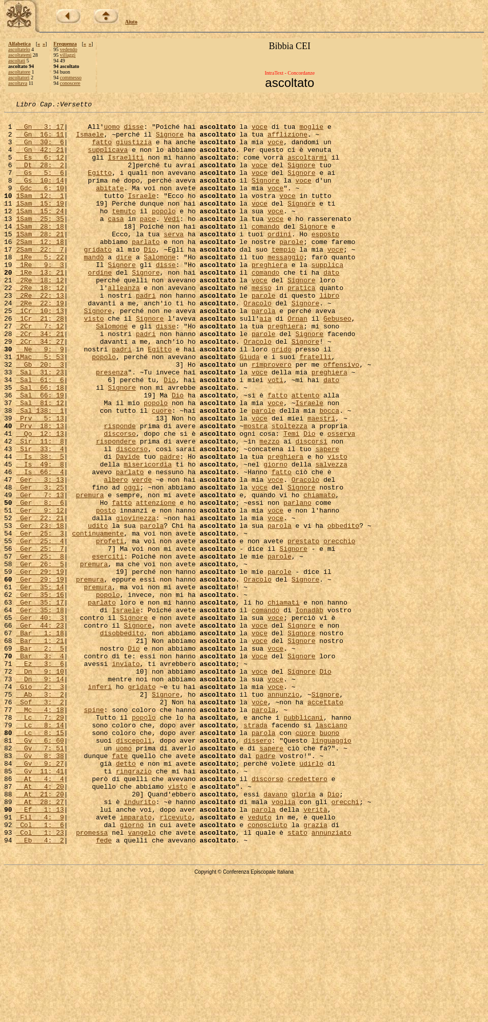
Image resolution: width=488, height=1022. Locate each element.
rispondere (116, 508)
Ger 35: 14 (40, 683)
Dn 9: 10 (40, 784)
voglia (284, 941)
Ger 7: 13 (40, 572)
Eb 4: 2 (40, 987)
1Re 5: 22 (40, 287)
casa (116, 241)
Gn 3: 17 (40, 131)
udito (98, 609)
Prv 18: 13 (40, 490)
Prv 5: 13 (40, 480)
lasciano (331, 849)
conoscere (70, 83)
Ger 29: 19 (40, 665)
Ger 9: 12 (40, 591)
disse (134, 131)
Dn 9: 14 (40, 793)
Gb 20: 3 (40, 416)
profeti (110, 628)
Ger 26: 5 (40, 655)
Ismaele (90, 140)
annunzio (283, 812)
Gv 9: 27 (40, 895)
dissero (257, 867)
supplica (327, 296)
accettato (325, 821)
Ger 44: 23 (40, 729)
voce (260, 131)
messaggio (285, 287)
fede (104, 987)
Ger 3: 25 (40, 563)
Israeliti (126, 167)
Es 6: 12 (40, 167)
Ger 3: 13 (40, 554)
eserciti (108, 646)
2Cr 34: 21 (40, 379)
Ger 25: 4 (40, 628)
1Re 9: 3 (40, 296)
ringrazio (133, 904)
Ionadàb (309, 711)
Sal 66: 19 (40, 453)
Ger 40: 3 (40, 720)
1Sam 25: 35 (40, 241)
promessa (91, 978)
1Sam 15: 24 (40, 232)
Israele (142, 213)
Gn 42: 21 (40, 158)
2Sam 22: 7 (40, 278)
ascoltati (16, 60)
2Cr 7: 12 (40, 370)
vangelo (142, 978)
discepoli (133, 867)
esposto (326, 259)
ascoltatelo (19, 49)
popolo (164, 232)
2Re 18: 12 (40, 315)
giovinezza (136, 600)
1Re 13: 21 (40, 305)
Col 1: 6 (40, 968)
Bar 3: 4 (40, 766)
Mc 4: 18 (40, 830)
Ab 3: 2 (40, 812)
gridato (98, 278)
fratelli (315, 407)
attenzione (155, 582)
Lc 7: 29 (40, 840)
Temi (291, 499)
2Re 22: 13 (40, 333)
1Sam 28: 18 (40, 250)
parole (291, 269)
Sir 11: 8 (40, 508)
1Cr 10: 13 (40, 352)
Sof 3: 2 (40, 821)
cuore (162, 471)
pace (148, 241)
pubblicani (303, 840)
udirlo (311, 895)
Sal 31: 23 (40, 425)
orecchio (339, 628)
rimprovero (272, 416)
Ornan (297, 361)
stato (297, 978)
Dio (150, 278)
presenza (111, 425)
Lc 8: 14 (40, 849)
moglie (311, 131)
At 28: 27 (40, 941)
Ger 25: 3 (40, 619)
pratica (301, 324)
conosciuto (267, 968)
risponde (120, 490)
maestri (321, 480)
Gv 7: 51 (40, 876)
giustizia (133, 149)
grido (282, 398)
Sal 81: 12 (40, 462)
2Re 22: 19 (40, 342)
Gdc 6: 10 (40, 204)
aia (265, 361)
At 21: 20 (40, 932)
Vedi (172, 241)
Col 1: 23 (40, 978)
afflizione (287, 140)
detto (126, 895)
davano (275, 932)
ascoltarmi (307, 167)
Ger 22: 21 (40, 600)
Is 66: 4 (40, 545)
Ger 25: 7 (40, 637)
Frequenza (65, 44)
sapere (327, 517)
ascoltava (17, 83)
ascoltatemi (20, 55)
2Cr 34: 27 (40, 388)
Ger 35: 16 (40, 692)
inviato (126, 775)
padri (146, 333)
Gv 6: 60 (40, 867)
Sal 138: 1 (40, 471)
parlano (297, 582)
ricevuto (175, 959)
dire (123, 287)
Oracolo (257, 342)
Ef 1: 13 (40, 950)
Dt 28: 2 (40, 177)
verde (142, 554)
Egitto (100, 186)
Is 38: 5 (40, 526)
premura (90, 572)
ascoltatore (19, 72)
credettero (307, 913)
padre (170, 526)
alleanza (124, 324)
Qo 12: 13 (40, 499)
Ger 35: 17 (40, 701)
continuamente (98, 619)
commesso (70, 77)
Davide (128, 526)
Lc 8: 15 (40, 858)
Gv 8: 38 (40, 886)
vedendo (68, 49)
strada (255, 849)
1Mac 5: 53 (40, 407)
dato (331, 305)
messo (262, 324)
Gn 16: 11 (40, 140)
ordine (100, 305)
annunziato (331, 978)
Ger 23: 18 (40, 609)
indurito (140, 941)
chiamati (283, 701)
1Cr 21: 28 (40, 361)
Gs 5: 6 (40, 186)
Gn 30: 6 (40, 149)
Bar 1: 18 (40, 738)
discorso (120, 499)
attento (306, 453)
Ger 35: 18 (40, 711)
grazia (315, 968)
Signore (170, 140)
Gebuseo (337, 361)
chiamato (319, 572)
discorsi (311, 508)
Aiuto (131, 22)
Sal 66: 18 (40, 444)
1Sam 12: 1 (40, 213)
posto (106, 591)
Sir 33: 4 (40, 517)
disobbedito (122, 738)
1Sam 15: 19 (40, 223)
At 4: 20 (40, 922)
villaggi (68, 55)
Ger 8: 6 (40, 582)
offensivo (341, 416)
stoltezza (289, 490)
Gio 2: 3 (40, 803)
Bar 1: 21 (40, 747)
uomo (112, 131)
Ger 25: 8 (40, 646)
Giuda (249, 407)
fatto (102, 149)
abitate (110, 204)
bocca (329, 471)
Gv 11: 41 (40, 904)
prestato (303, 628)
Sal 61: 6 (40, 434)
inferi (100, 803)
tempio (284, 278)
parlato (146, 269)
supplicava (108, 158)
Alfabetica (19, 44)
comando (266, 250)
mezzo (269, 508)
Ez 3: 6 (40, 775)
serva (174, 259)
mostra (255, 490)
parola (264, 352)
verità (315, 950)
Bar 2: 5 (40, 757)
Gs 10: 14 (40, 195)
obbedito (343, 609)
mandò (94, 287)
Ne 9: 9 (40, 398)
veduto (260, 959)
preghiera (269, 296)
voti (275, 434)
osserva (341, 499)
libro (329, 333)
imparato (135, 959)
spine (94, 830)
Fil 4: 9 (40, 959)
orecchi (345, 941)
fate (120, 886)
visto (94, 361)
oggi (132, 563)
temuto (124, 232)
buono (329, 858)
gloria (304, 932)
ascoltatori (19, 77)
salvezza (331, 536)
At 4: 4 (40, 913)
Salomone (159, 287)
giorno (275, 536)
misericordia (148, 536)
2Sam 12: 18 (40, 269)
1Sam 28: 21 (40, 259)
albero (116, 554)
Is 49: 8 (40, 536)
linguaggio (331, 867)
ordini (280, 259)
